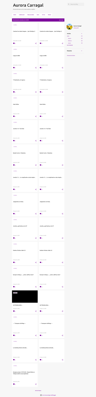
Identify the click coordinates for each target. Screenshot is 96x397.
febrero (70, 40)
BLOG (37, 14)
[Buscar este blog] (77, 4)
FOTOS (43, 14)
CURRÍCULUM (21, 14)
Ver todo (61, 20)
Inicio (14, 14)
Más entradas (38, 390)
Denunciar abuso (71, 55)
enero (69, 43)
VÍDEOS (49, 14)
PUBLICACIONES (30, 14)
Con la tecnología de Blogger (48, 395)
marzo (69, 38)
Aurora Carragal (28, 5)
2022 (68, 36)
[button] (36, 43)
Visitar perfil (76, 27)
